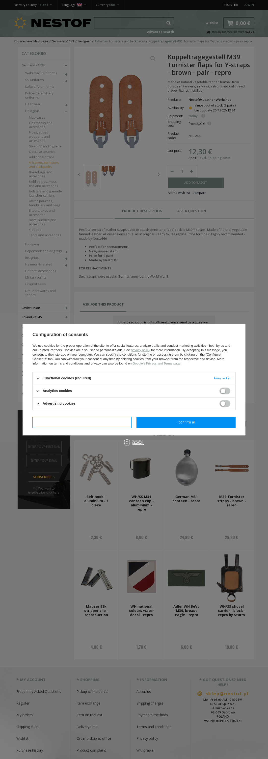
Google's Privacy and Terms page (157, 363)
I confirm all (186, 422)
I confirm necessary (82, 422)
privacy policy (140, 350)
